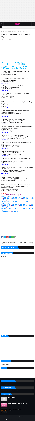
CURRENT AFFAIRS (8, 31)
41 (29, 205)
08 (21, 198)
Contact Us (21, 416)
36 (16, 205)
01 (2, 198)
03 (8, 198)
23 (21, 201)
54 (24, 208)
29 (5, 203)
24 (24, 201)
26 (29, 201)
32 (5, 205)
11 (29, 198)
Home (2, 31)
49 (10, 208)
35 (13, 205)
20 (13, 201)
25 (27, 201)
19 (10, 201)
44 (5, 206)
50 (13, 208)
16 (2, 201)
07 (19, 198)
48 (8, 208)
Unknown (4, 39)
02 (5, 198)
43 (3, 206)
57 (32, 208)
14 (5, 200)
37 (18, 205)
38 (21, 205)
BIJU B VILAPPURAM (14, 419)
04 (10, 198)
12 (32, 198)
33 (8, 205)
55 (27, 208)
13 (3, 200)
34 (10, 205)
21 (16, 201)
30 (8, 203)
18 (8, 201)
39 (24, 205)
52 (18, 208)
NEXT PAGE (6, 211)
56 (29, 208)
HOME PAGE (16, 211)
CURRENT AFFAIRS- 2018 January (15, 409)
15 (8, 200)
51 (16, 208)
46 (2, 208)
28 (3, 203)
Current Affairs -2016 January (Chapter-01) (17, 403)
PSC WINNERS (27, 419)
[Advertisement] (18, 11)
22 (19, 201)
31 (2, 205)
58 (2, 210)
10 (27, 198)
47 (5, 208)
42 (32, 205)
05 (13, 198)
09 (24, 198)
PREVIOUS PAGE (7, 196)
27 (32, 201)
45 (8, 206)
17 (5, 201)
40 (27, 205)
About (17, 416)
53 (21, 208)
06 (16, 198)
